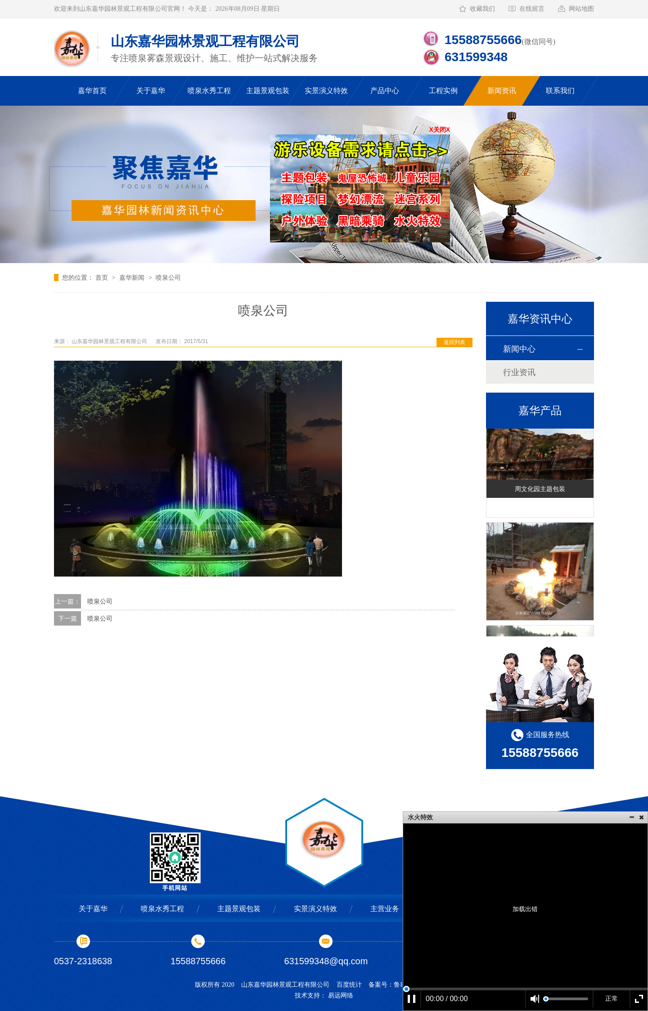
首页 (102, 277)
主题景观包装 (267, 90)
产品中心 (384, 90)
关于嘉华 (150, 90)
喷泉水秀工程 (209, 90)
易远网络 (340, 995)
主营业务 (384, 909)
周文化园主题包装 (540, 489)
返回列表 (454, 342)
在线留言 (531, 8)
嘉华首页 (92, 90)
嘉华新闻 (132, 277)
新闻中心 (519, 348)
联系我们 (560, 90)
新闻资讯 (501, 90)
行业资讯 (519, 372)
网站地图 (581, 8)
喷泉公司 (168, 277)
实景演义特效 (326, 90)
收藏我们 (482, 8)
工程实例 (443, 90)
